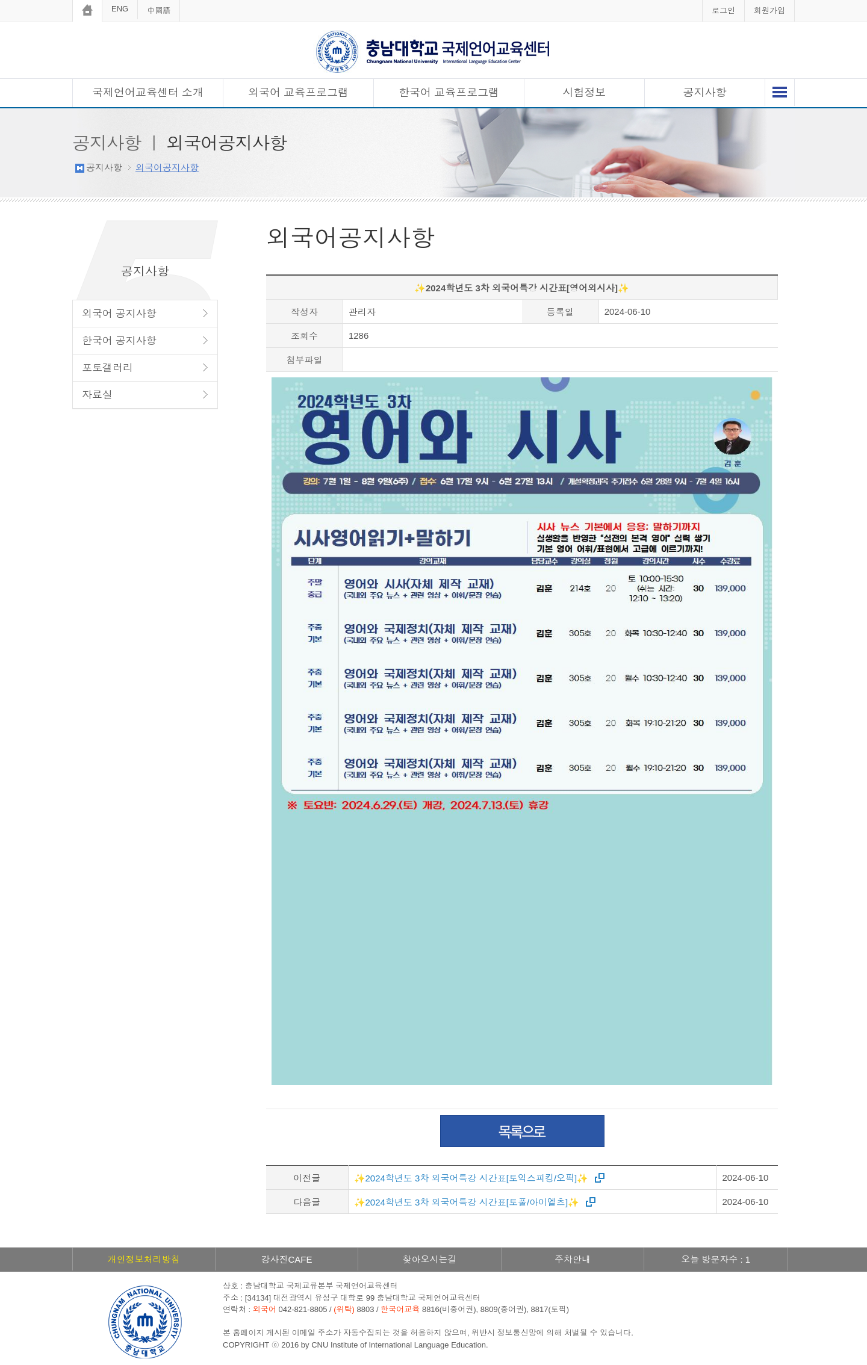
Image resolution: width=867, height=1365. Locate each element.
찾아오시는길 (429, 1259)
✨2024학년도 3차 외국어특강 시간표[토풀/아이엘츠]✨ (467, 1202)
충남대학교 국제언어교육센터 (433, 51)
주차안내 (573, 1259)
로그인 (723, 10)
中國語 (158, 10)
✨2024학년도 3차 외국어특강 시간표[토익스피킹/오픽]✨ (471, 1178)
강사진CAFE (286, 1259)
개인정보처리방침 (144, 1259)
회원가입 (769, 10)
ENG (119, 8)
